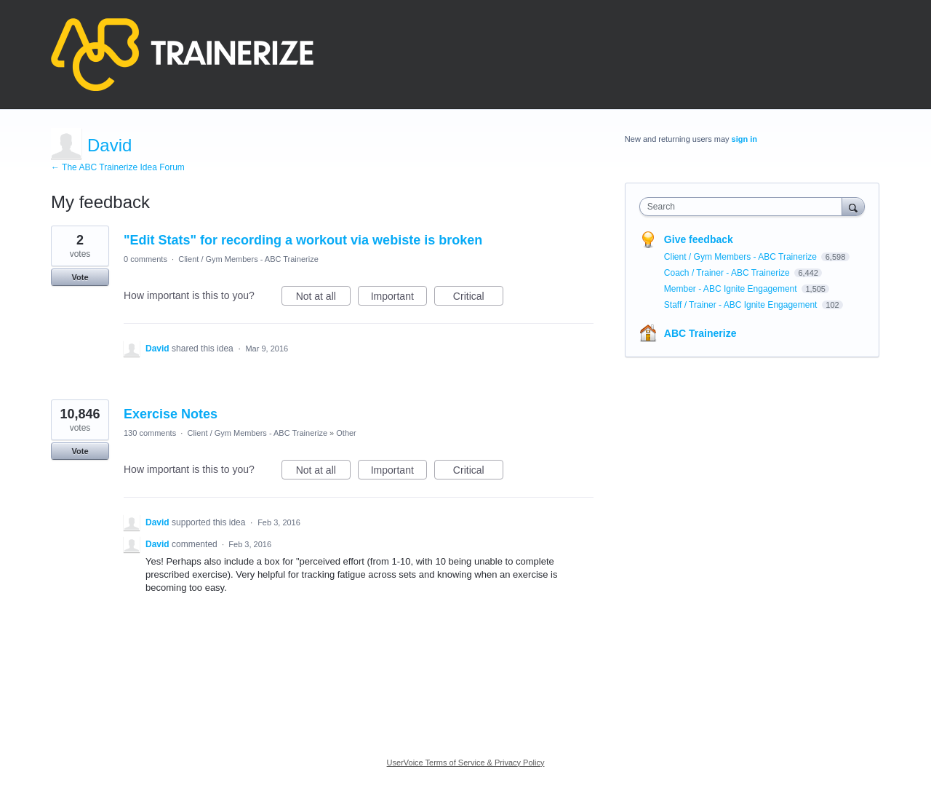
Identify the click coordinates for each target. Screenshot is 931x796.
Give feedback (698, 239)
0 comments (145, 259)
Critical (478, 298)
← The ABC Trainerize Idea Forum (118, 167)
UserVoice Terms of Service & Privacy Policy (466, 762)
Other (346, 433)
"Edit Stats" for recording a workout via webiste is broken (303, 240)
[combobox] (744, 207)
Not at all (323, 298)
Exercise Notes (170, 414)
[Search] (853, 206)
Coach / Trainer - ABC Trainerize (728, 273)
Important (399, 298)
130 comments (150, 433)
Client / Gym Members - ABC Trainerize (248, 259)
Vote (79, 277)
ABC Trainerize (700, 333)
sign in (744, 139)
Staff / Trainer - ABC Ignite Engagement (742, 305)
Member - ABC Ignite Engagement (731, 289)
